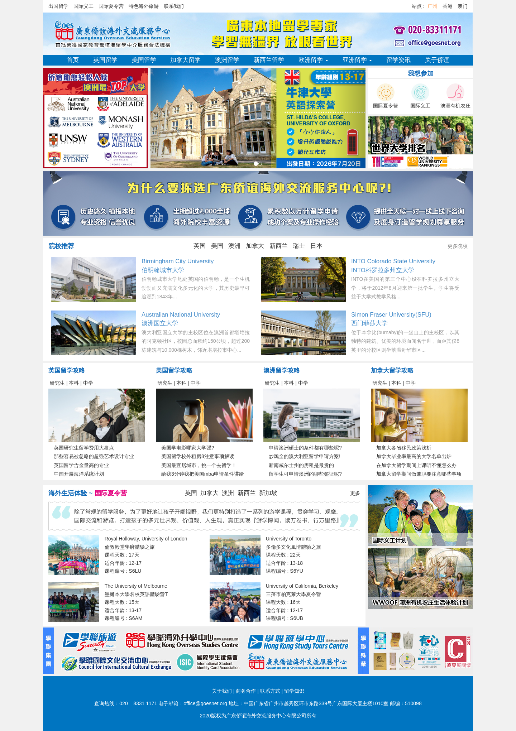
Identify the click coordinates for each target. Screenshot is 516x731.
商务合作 (246, 691)
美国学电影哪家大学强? (187, 448)
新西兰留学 (269, 60)
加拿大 (255, 245)
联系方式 (270, 691)
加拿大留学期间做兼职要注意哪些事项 (419, 474)
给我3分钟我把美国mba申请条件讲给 (202, 474)
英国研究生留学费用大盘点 (84, 448)
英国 (200, 245)
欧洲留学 (313, 60)
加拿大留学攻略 (392, 370)
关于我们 (222, 691)
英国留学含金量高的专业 (81, 465)
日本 (316, 245)
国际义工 (83, 6)
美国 (217, 245)
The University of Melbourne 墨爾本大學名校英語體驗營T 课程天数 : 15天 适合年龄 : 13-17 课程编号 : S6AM (136, 602)
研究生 (57, 383)
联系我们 (174, 6)
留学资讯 (398, 60)
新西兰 (278, 245)
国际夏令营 (111, 6)
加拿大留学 (185, 60)
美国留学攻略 (174, 370)
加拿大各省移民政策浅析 (403, 448)
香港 (448, 6)
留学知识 (294, 691)
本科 (74, 383)
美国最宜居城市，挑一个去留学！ (198, 465)
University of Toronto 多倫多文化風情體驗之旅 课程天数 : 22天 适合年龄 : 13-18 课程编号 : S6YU (293, 555)
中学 (88, 383)
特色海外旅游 (144, 6)
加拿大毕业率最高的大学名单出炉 (414, 456)
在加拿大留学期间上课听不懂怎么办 (416, 465)
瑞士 (299, 245)
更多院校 (458, 246)
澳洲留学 (227, 60)
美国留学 (144, 60)
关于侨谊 (437, 60)
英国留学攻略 (66, 370)
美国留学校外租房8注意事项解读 (197, 456)
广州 (432, 6)
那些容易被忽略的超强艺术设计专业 (94, 456)
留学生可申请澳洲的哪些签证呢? (305, 474)
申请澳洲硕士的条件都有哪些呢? (305, 448)
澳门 (463, 6)
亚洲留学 (357, 60)
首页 (73, 60)
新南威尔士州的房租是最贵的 (301, 465)
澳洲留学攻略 (281, 370)
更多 (355, 493)
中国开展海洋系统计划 (79, 474)
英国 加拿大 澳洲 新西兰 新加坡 (231, 493)
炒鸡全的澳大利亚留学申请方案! (304, 456)
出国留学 (58, 6)
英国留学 (105, 60)
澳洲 (234, 245)
